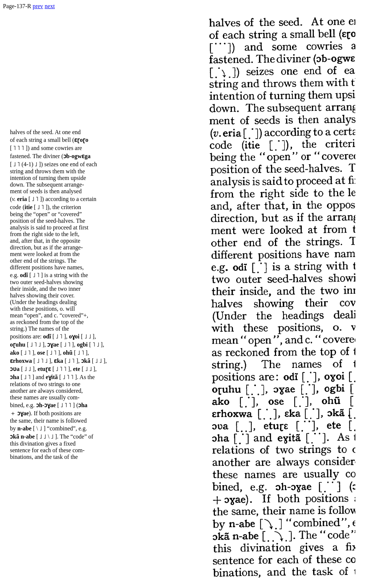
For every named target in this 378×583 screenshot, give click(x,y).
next (50, 6)
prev (37, 6)
